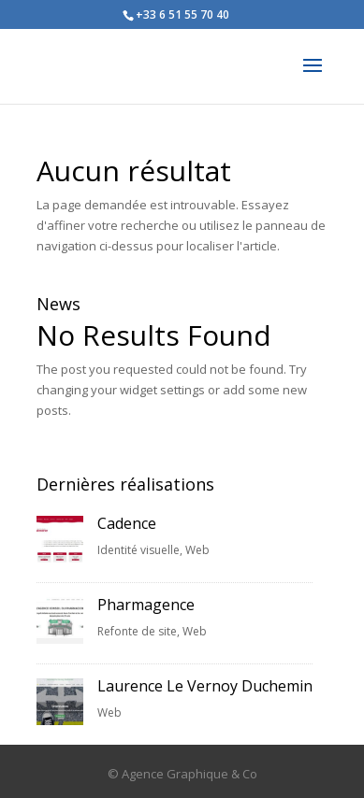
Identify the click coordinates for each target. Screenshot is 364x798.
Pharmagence (146, 604)
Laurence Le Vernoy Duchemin (205, 686)
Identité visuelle (138, 550)
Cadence (126, 523)
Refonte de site (137, 631)
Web (197, 550)
